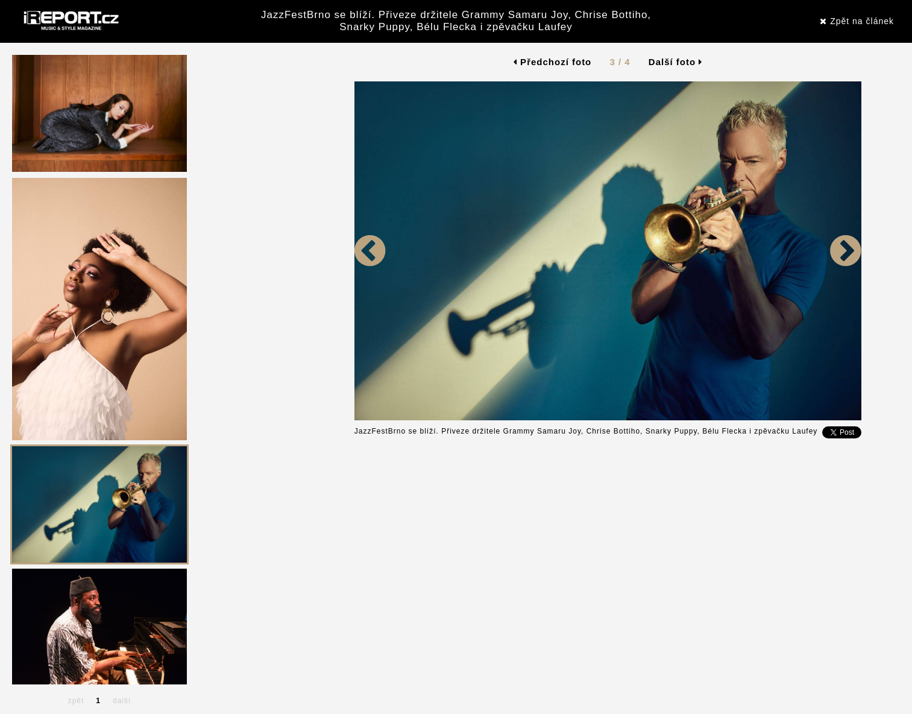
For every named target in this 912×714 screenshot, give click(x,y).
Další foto (676, 62)
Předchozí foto (552, 62)
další (122, 701)
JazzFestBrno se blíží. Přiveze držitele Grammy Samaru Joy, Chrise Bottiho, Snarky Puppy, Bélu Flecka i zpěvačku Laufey (456, 21)
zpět (76, 701)
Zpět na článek (857, 21)
